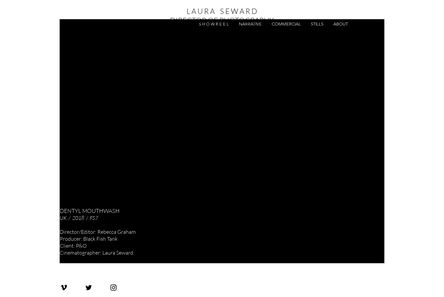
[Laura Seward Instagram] (113, 287)
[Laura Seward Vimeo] (64, 287)
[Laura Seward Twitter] (88, 287)
